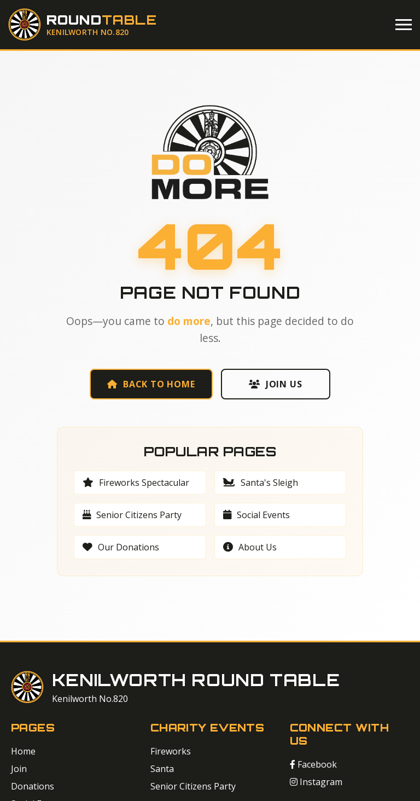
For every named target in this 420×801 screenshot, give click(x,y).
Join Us (275, 384)
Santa (162, 769)
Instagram (316, 782)
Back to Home (151, 384)
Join (19, 769)
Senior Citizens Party (132, 515)
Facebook (313, 764)
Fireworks (170, 751)
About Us (250, 547)
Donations (32, 786)
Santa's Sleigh (260, 483)
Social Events (256, 515)
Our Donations (121, 547)
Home (23, 751)
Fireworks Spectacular (136, 483)
